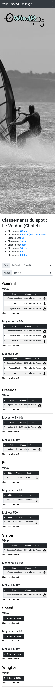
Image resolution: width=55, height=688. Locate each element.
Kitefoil (23, 255)
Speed (23, 244)
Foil (22, 238)
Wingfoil (24, 248)
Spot (6, 265)
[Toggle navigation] (49, 4)
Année (7, 272)
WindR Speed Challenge (17, 4)
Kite (22, 251)
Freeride (9, 390)
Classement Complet (10, 313)
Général (24, 231)
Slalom (23, 241)
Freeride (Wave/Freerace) (33, 234)
